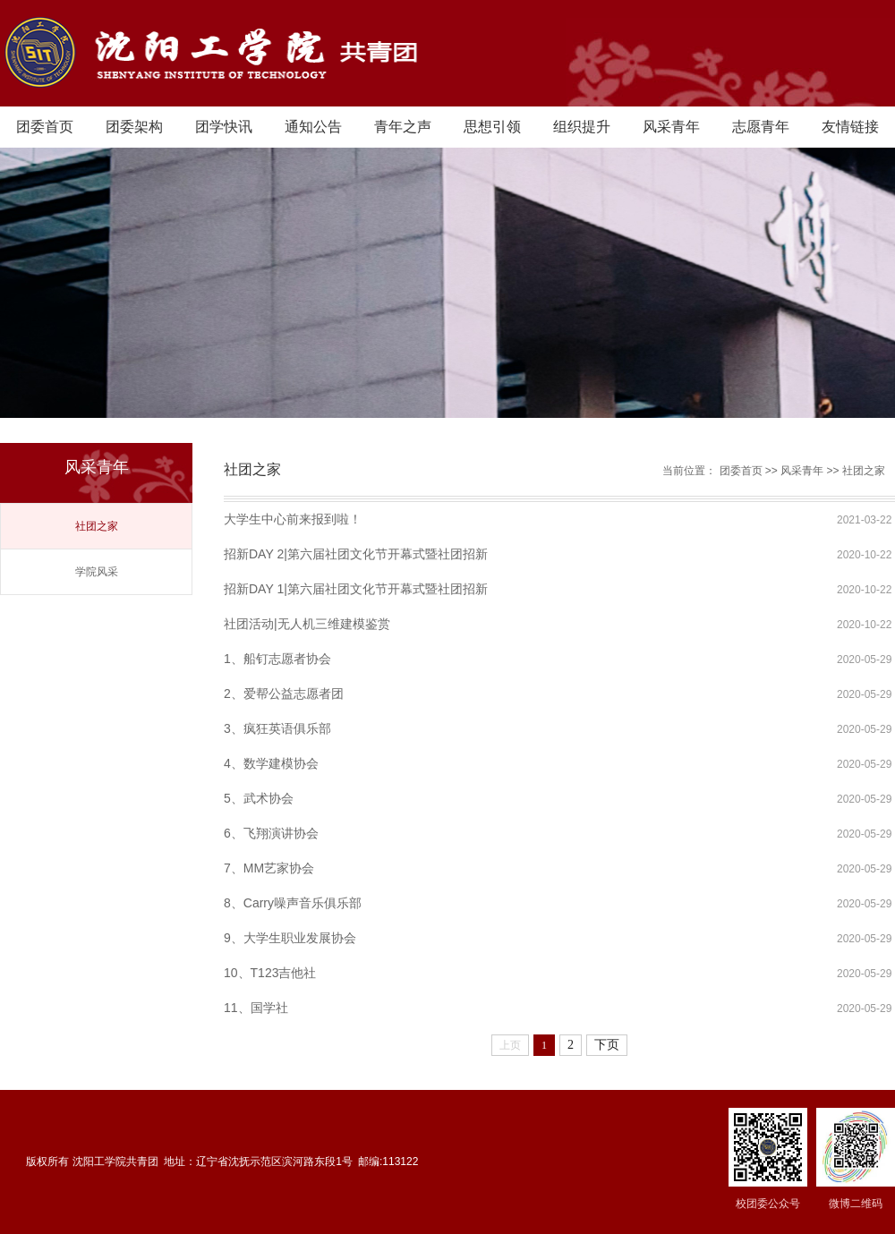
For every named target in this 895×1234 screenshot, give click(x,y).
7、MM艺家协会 (269, 868)
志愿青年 (760, 126)
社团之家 (96, 526)
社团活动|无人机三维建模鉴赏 (307, 624)
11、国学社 (256, 1007)
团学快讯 (223, 126)
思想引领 (492, 126)
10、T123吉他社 (270, 973)
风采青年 (671, 126)
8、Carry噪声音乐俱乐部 (293, 903)
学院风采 (96, 572)
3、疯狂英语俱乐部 (277, 728)
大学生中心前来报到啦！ (293, 519)
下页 (606, 1044)
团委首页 (44, 126)
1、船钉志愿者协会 (277, 658)
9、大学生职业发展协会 (290, 938)
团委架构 (134, 126)
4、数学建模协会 (271, 763)
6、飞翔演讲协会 (271, 833)
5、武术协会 (259, 798)
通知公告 (313, 126)
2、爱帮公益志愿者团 (284, 693)
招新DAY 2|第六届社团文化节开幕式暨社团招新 (356, 554)
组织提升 (581, 126)
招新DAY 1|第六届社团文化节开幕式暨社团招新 (356, 589)
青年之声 (402, 126)
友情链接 (850, 126)
